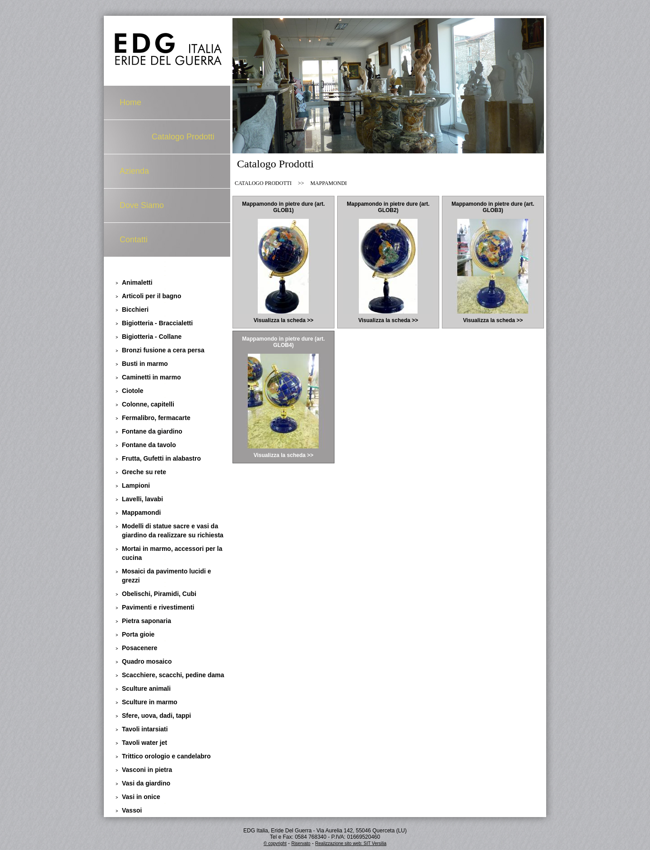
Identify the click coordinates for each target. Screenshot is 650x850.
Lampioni (136, 485)
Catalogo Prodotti (183, 136)
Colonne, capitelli (148, 404)
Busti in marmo (145, 363)
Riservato (300, 843)
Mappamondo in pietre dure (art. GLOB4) (283, 342)
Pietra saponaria (146, 620)
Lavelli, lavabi (142, 499)
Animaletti (137, 282)
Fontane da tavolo (149, 444)
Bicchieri (135, 309)
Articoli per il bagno (151, 296)
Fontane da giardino (152, 431)
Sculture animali (146, 688)
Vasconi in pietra (147, 769)
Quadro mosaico (147, 661)
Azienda (134, 171)
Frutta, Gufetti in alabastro (161, 458)
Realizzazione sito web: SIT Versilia (350, 843)
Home (130, 102)
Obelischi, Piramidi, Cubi (159, 593)
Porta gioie (138, 634)
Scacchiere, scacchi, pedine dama (173, 675)
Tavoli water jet (144, 742)
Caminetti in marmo (151, 377)
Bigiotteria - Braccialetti (157, 323)
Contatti (134, 239)
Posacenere (140, 647)
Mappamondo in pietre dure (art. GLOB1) (283, 207)
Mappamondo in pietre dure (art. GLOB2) (388, 207)
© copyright (275, 843)
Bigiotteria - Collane (151, 336)
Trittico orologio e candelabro (166, 756)
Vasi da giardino (146, 783)
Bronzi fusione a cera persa (163, 350)
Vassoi (132, 810)
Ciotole (132, 390)
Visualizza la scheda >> (284, 320)
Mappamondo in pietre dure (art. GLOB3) (492, 207)
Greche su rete (144, 472)
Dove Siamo (142, 205)
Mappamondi (141, 512)
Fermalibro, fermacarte (156, 417)
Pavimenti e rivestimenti (158, 607)
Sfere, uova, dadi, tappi (156, 715)
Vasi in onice (141, 796)
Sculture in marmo (149, 702)
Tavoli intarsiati (145, 729)
